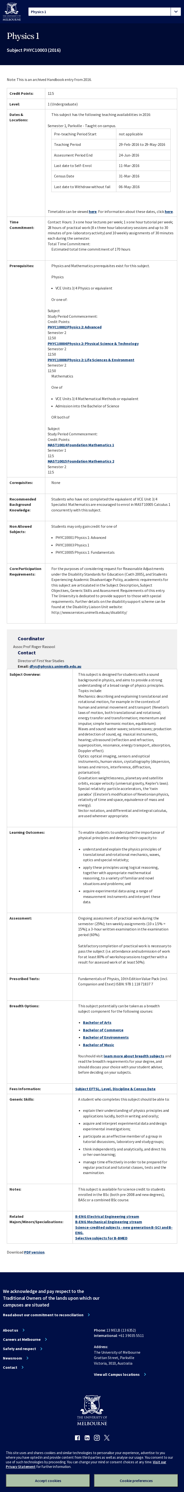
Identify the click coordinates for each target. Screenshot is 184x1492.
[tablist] (104, 11)
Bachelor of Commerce (103, 1029)
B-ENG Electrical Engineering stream (107, 1216)
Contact (10, 1367)
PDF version (34, 1252)
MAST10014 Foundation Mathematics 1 (81, 444)
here (93, 211)
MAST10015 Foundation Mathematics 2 (81, 461)
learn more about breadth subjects (134, 1055)
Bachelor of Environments (106, 1037)
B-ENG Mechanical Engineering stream (108, 1221)
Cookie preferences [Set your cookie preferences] (136, 1480)
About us (10, 1330)
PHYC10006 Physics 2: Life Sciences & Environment (91, 359)
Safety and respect (19, 1348)
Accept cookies (48, 1480)
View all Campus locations (117, 1374)
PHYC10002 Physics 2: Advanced (75, 327)
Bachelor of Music (98, 1044)
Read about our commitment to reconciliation (43, 1314)
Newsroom (12, 1358)
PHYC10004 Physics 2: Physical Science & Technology (93, 343)
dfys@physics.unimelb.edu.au (55, 666)
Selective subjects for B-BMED (101, 1238)
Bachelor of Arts (97, 1022)
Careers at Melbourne (22, 1339)
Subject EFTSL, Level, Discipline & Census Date (115, 1088)
